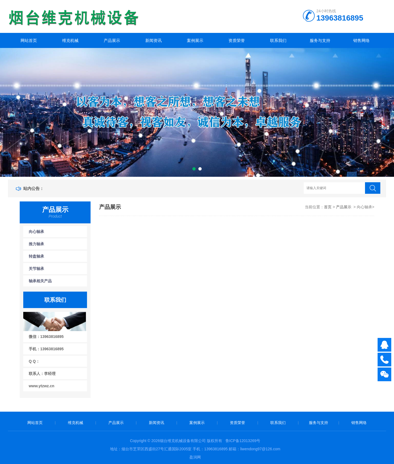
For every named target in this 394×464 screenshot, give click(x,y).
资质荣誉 (236, 40)
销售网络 (361, 40)
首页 (328, 207)
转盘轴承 (36, 256)
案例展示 (195, 40)
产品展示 (112, 40)
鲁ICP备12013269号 (242, 441)
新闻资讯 (153, 40)
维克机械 (70, 40)
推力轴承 (36, 244)
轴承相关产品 (40, 281)
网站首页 (29, 40)
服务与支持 (320, 40)
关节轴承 (36, 268)
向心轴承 (36, 231)
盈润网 (195, 457)
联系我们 (278, 40)
